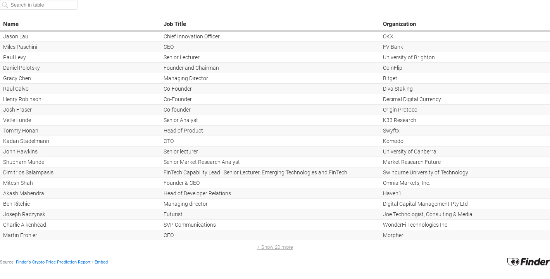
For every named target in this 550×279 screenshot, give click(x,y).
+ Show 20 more (275, 247)
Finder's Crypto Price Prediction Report (53, 262)
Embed (101, 262)
